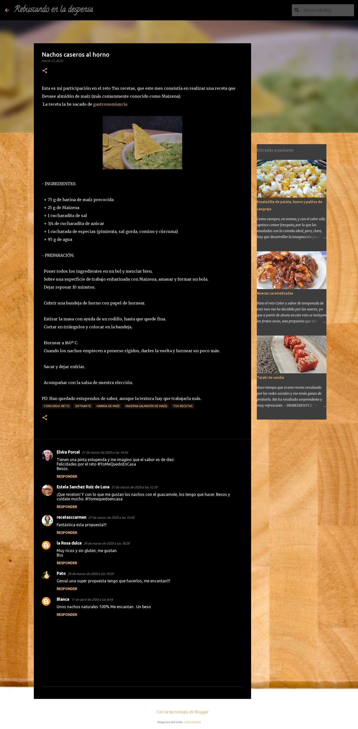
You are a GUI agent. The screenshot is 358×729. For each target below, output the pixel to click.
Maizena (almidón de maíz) (146, 406)
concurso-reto (57, 406)
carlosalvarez (192, 722)
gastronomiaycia (110, 104)
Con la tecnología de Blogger (179, 712)
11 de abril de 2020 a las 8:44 (92, 599)
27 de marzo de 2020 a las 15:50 (111, 517)
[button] (45, 71)
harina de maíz (108, 406)
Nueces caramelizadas (275, 293)
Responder (67, 476)
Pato (61, 573)
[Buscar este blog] (328, 10)
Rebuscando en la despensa (53, 10)
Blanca (63, 599)
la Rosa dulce (69, 543)
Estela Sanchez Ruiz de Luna (83, 487)
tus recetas (183, 406)
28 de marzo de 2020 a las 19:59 (91, 573)
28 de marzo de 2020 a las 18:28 (107, 543)
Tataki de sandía (270, 378)
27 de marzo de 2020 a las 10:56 (105, 452)
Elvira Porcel (68, 452)
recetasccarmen (71, 517)
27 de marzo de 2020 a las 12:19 (134, 487)
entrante (83, 406)
